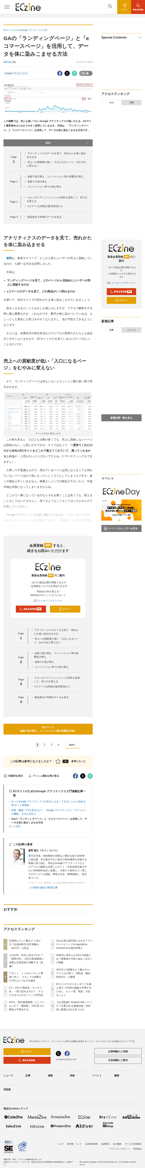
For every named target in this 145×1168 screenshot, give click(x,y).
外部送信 (137, 1149)
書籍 (116, 1075)
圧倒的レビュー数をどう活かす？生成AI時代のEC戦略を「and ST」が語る (25, 944)
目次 (67, 143)
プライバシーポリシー (119, 1149)
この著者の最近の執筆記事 (43, 887)
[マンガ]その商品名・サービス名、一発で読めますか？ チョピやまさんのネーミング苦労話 (26, 991)
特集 (72, 1075)
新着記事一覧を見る (121, 417)
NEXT (73, 744)
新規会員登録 (30, 609)
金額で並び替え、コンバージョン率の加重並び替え (55, 176)
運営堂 (32, 855)
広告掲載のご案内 (118, 1060)
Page (14, 181)
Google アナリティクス (16, 73)
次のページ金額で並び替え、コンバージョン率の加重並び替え (48, 729)
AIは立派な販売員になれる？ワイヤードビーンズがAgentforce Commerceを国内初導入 (74, 944)
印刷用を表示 (13, 775)
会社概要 (117, 1144)
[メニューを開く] (7, 7)
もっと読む (15, 826)
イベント (97, 1075)
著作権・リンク (74, 1144)
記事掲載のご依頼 (118, 1051)
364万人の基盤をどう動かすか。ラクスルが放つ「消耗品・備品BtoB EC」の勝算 (74, 973)
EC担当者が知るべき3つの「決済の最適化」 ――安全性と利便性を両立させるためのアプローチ (121, 391)
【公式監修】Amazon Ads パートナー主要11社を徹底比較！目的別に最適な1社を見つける (74, 1006)
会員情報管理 (91, 1144)
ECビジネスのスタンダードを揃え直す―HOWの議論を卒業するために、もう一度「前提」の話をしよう (124, 213)
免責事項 (105, 1144)
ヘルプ (60, 1144)
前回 (9, 258)
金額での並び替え (37, 181)
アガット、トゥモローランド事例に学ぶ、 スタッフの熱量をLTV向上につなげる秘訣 (26, 977)
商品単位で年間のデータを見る (44, 217)
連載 (50, 1075)
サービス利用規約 (133, 1144)
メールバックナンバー (48, 600)
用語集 (7, 1089)
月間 (131, 102)
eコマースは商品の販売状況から (45, 206)
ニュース (131, 330)
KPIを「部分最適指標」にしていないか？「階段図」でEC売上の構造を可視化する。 (27, 1006)
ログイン (64, 609)
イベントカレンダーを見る (121, 528)
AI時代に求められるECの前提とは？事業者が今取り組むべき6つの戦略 (74, 959)
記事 (111, 330)
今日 (111, 102)
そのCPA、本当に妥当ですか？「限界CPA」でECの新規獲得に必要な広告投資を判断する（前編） (124, 126)
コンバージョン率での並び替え (44, 186)
